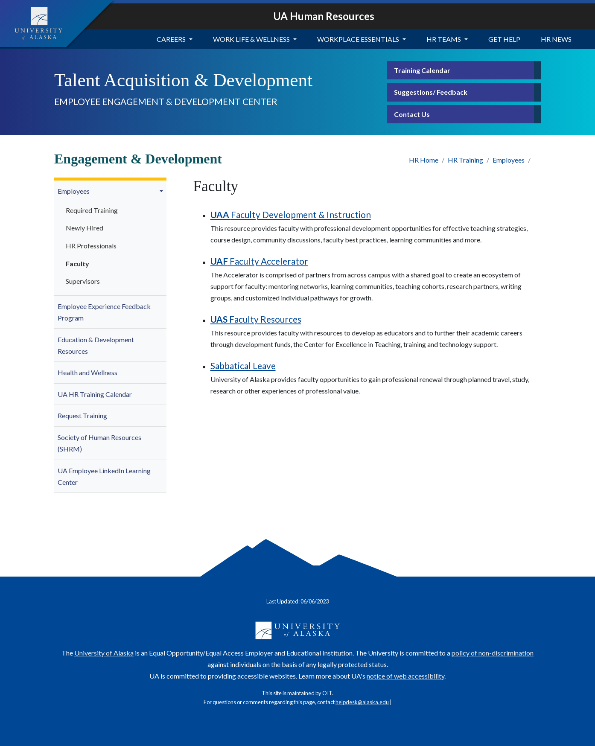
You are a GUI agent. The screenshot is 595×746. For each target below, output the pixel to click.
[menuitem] (110, 238)
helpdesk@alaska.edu (362, 702)
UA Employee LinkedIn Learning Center (104, 476)
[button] (163, 191)
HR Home (423, 160)
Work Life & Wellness (251, 39)
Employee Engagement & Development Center (165, 101)
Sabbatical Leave (243, 365)
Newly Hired (84, 228)
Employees (509, 160)
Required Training (92, 210)
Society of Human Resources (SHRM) (99, 443)
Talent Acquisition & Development (183, 80)
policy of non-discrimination (493, 653)
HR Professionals (91, 246)
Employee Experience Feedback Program (104, 312)
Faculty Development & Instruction (290, 214)
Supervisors (83, 281)
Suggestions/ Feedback (430, 92)
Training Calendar (422, 70)
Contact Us (412, 114)
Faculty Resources (255, 319)
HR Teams (443, 39)
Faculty (77, 263)
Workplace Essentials (358, 39)
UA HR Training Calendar (95, 394)
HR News (556, 39)
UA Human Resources (323, 16)
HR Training (465, 160)
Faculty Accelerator (259, 261)
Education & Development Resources (96, 345)
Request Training (82, 415)
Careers (171, 39)
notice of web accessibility (405, 676)
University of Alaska (104, 653)
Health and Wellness (87, 372)
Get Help (504, 39)
